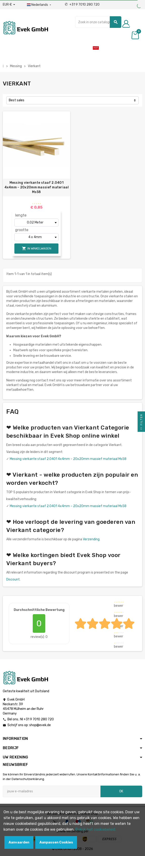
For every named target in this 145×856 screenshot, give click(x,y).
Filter (141, 423)
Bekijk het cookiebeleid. (95, 829)
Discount (13, 579)
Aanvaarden (19, 842)
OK (121, 791)
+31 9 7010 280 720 (82, 5)
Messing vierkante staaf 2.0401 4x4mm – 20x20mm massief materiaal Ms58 (36, 187)
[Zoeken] (98, 22)
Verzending (91, 539)
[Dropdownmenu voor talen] (39, 5)
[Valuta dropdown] (9, 4)
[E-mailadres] (51, 791)
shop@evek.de (40, 725)
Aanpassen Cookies (56, 842)
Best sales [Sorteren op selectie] (16, 100)
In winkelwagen (36, 248)
